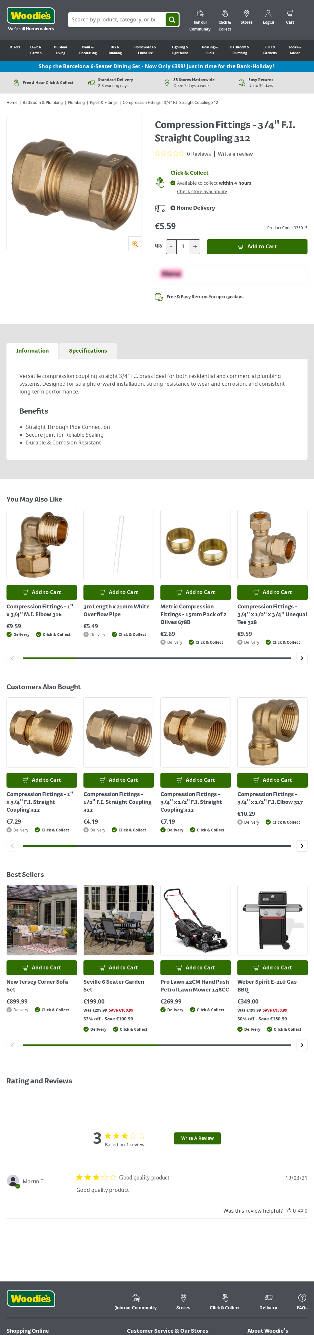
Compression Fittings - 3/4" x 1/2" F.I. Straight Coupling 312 (191, 803)
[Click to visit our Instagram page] (304, 1310)
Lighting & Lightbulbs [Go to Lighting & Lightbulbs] (180, 50)
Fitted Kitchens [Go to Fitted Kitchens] (270, 50)
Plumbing (76, 103)
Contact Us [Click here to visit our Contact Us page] (138, 1197)
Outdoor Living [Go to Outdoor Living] (60, 50)
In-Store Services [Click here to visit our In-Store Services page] (198, 1216)
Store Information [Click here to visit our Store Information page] (146, 1216)
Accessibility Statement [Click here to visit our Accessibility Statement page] (272, 1243)
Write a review (235, 154)
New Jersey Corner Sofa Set (37, 986)
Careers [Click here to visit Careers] (255, 1216)
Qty (159, 245)
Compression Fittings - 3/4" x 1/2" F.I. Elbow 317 (270, 799)
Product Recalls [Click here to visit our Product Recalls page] (196, 1207)
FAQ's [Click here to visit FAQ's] (133, 1207)
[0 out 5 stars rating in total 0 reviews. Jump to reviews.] (183, 154)
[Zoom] (135, 243)
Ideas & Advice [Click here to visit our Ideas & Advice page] (263, 1270)
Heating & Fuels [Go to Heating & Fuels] (210, 50)
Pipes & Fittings (104, 103)
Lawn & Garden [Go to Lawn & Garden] (36, 50)
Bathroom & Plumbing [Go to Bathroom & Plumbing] (239, 50)
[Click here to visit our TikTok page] (253, 1310)
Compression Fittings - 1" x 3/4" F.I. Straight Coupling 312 (39, 803)
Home (12, 103)
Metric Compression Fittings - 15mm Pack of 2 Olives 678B (193, 615)
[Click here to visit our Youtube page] (279, 1310)
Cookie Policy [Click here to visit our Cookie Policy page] (261, 1225)
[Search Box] (124, 19)
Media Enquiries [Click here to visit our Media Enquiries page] (265, 1261)
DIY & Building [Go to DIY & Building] (115, 50)
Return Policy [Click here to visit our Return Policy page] (20, 1216)
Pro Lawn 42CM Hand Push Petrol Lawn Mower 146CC (194, 986)
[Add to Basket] (257, 246)
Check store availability (202, 191)
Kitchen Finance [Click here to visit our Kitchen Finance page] (144, 1225)
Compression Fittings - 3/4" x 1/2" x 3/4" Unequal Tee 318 (272, 615)
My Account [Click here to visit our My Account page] (72, 1197)
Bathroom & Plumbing (43, 103)
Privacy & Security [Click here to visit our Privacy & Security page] (266, 1234)
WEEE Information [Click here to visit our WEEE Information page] (267, 1252)
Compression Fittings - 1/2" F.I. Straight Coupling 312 (117, 803)
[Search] (172, 19)
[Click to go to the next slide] (136, 183)
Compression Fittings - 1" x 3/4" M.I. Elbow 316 (39, 611)
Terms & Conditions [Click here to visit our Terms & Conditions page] (268, 1197)
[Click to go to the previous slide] (13, 183)
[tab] (32, 351)
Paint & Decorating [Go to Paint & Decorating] (88, 50)
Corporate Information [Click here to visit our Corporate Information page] (271, 1207)
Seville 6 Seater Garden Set (113, 986)
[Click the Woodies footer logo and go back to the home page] (30, 1158)
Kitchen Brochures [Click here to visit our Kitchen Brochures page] (200, 1197)
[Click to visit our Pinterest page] (292, 1310)
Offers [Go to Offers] (15, 47)
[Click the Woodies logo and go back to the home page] (30, 20)
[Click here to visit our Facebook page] (266, 1310)
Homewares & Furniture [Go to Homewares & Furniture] (145, 50)
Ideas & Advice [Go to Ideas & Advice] (295, 50)
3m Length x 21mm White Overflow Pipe (116, 611)
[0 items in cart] (290, 18)
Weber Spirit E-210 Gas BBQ (267, 986)
